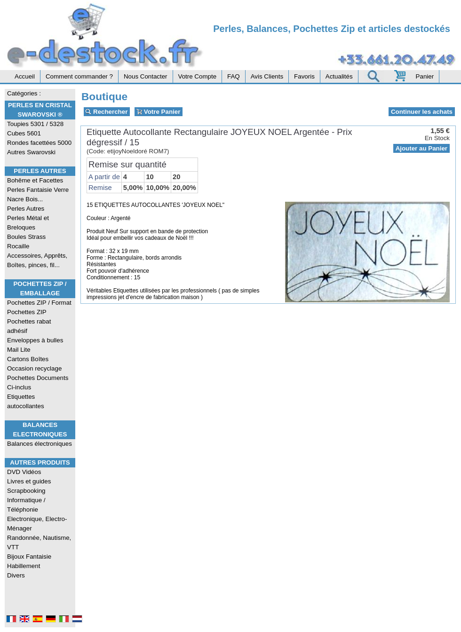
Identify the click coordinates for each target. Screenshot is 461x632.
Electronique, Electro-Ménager (37, 523)
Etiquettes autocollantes (25, 401)
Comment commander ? (79, 76)
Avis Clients (267, 76)
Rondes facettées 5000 (39, 142)
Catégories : (24, 93)
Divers (16, 575)
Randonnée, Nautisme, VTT (39, 542)
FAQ (233, 76)
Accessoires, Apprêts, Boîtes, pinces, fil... (37, 260)
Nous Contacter (145, 76)
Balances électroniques (39, 443)
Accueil (25, 76)
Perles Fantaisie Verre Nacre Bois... (38, 194)
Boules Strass (26, 236)
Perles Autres (40, 170)
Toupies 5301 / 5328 (35, 123)
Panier (425, 76)
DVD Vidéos (24, 471)
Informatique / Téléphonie (26, 505)
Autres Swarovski (31, 152)
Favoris (304, 76)
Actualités (339, 76)
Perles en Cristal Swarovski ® (40, 110)
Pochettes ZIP (27, 312)
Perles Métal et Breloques (28, 222)
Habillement (23, 565)
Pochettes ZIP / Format (39, 302)
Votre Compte (197, 76)
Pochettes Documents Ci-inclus (37, 382)
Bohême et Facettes (35, 180)
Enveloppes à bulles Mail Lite (35, 345)
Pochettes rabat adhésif (29, 326)
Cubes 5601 (24, 133)
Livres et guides (29, 481)
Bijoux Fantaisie (29, 556)
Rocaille (18, 246)
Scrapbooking (26, 490)
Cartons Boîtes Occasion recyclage (34, 364)
